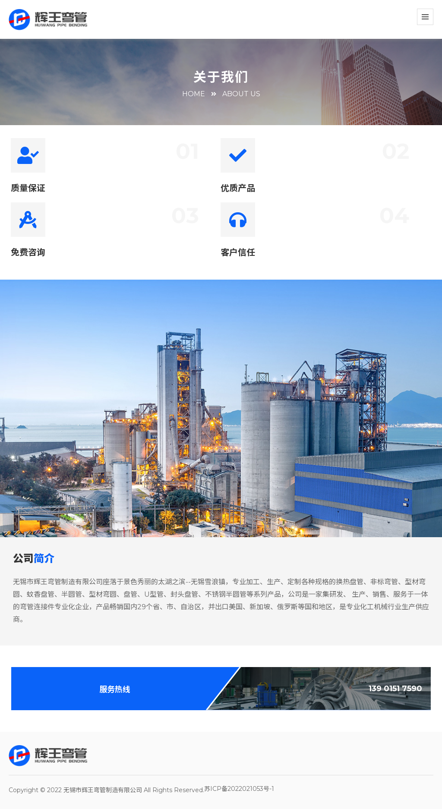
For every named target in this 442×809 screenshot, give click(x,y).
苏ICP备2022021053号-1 (239, 789)
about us (241, 94)
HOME (193, 94)
